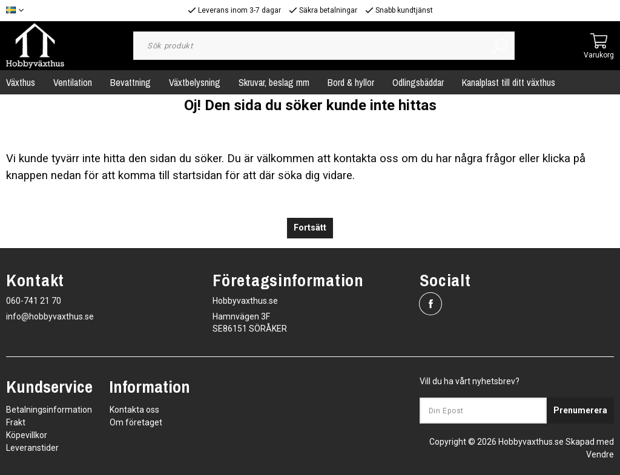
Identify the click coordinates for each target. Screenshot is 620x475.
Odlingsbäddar (418, 82)
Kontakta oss (134, 409)
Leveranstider (32, 448)
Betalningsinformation (49, 409)
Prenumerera (580, 410)
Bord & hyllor (351, 82)
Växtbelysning (194, 82)
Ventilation (72, 82)
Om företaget (136, 422)
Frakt (15, 422)
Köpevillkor (26, 435)
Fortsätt (310, 228)
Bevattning (130, 82)
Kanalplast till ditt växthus (508, 82)
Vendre (600, 454)
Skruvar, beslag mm (274, 82)
